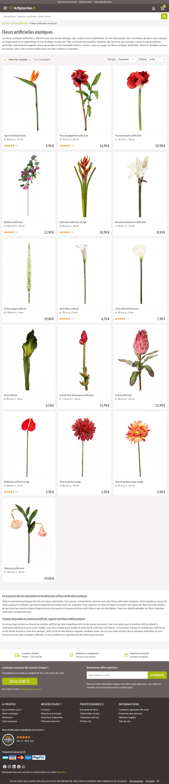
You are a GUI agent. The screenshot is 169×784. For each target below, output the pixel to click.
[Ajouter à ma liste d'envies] (6, 73)
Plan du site (124, 721)
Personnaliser (136, 781)
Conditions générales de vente (134, 709)
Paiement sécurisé (50, 721)
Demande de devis (103, 2)
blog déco (61, 772)
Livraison (45, 709)
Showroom (7, 717)
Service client (85, 2)
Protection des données (130, 713)
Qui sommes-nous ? (12, 709)
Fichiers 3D (85, 721)
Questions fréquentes (52, 717)
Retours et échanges (51, 713)
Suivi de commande (67, 2)
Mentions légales (127, 717)
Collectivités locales (90, 713)
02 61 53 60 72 (20, 681)
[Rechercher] (164, 16)
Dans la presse (9, 721)
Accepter (150, 781)
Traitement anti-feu (89, 717)
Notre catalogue (10, 713)
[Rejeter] (157, 781)
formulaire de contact (30, 689)
